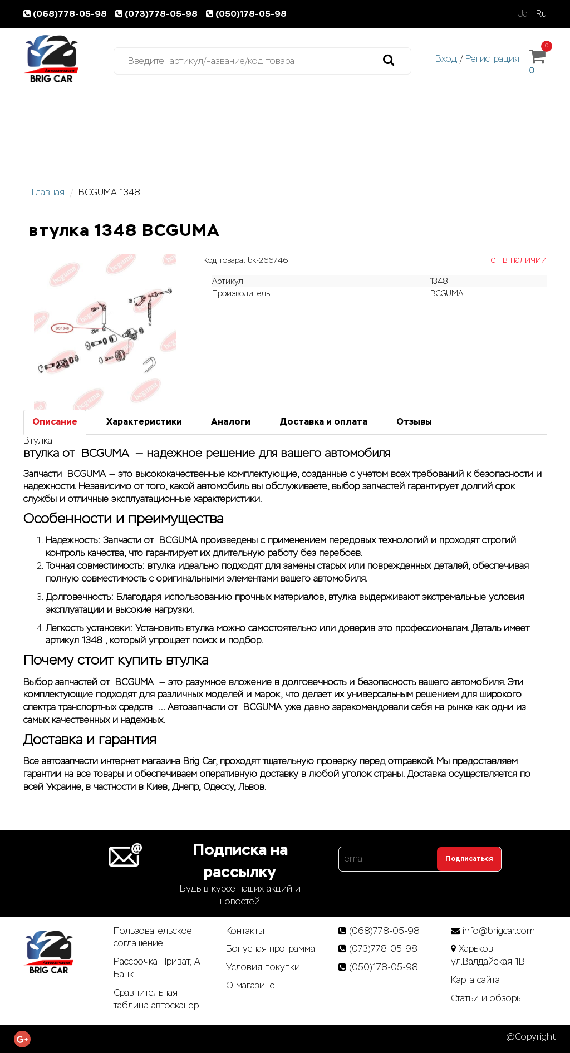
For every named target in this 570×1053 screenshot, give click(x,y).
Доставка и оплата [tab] (323, 421)
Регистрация (492, 58)
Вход (446, 58)
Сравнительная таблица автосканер (156, 999)
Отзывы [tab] (414, 421)
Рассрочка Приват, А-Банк (159, 968)
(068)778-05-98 (67, 13)
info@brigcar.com (499, 931)
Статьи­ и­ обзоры (487, 998)
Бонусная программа (270, 948)
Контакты (245, 931)
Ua (522, 13)
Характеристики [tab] (144, 421)
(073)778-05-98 (158, 13)
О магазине (250, 985)
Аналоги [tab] (230, 421)
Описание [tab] (54, 421)
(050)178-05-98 (247, 13)
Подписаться (469, 858)
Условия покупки (263, 967)
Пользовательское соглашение (153, 937)
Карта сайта (475, 980)
